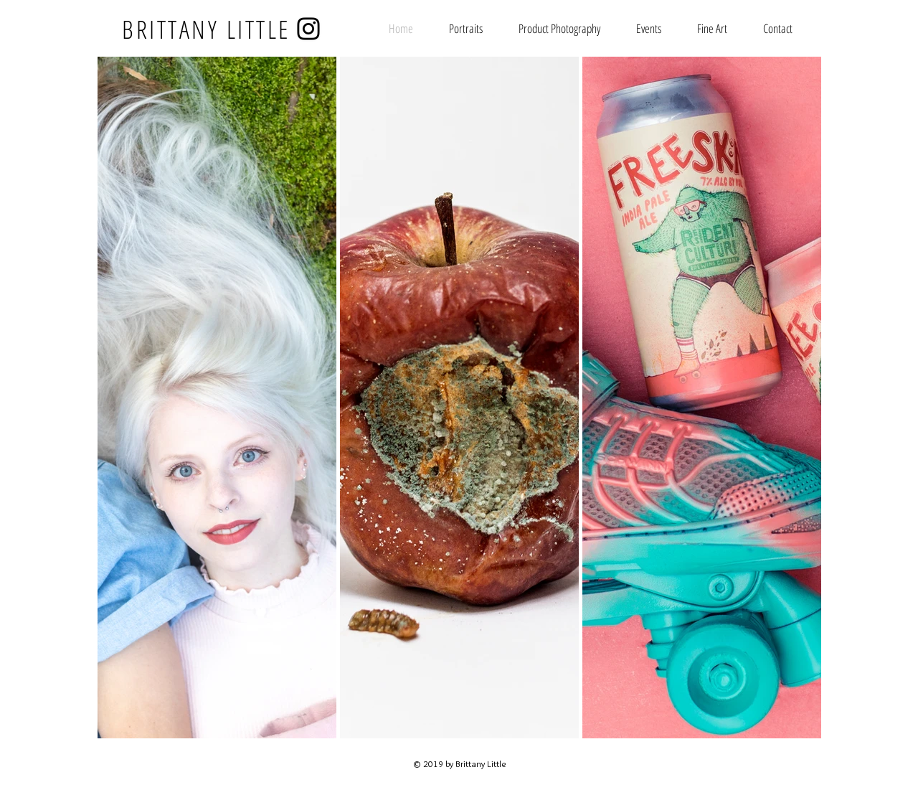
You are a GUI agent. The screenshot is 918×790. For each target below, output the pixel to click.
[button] (712, 28)
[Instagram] (308, 29)
